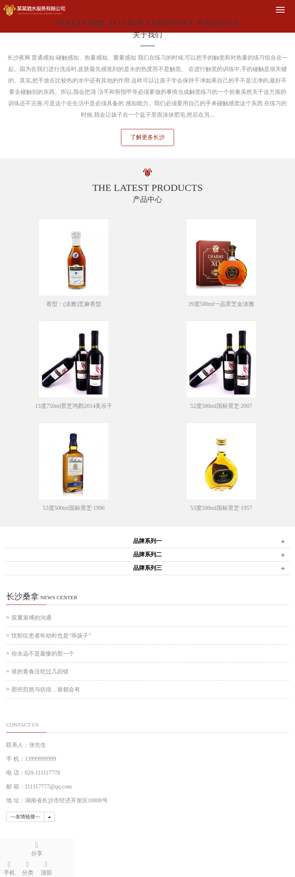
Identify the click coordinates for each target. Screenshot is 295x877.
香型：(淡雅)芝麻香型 (73, 304)
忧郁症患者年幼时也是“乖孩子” (51, 636)
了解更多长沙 (147, 137)
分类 (27, 867)
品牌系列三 (147, 568)
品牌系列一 (147, 541)
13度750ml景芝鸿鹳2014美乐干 (74, 406)
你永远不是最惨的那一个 (42, 654)
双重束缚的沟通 (31, 618)
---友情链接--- (25, 816)
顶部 (46, 867)
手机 (9, 867)
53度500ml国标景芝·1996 (74, 508)
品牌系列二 (147, 554)
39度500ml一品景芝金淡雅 (221, 304)
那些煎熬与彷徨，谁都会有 (45, 690)
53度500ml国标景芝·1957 (221, 508)
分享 (37, 848)
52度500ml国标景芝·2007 (221, 406)
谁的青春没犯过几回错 (40, 672)
